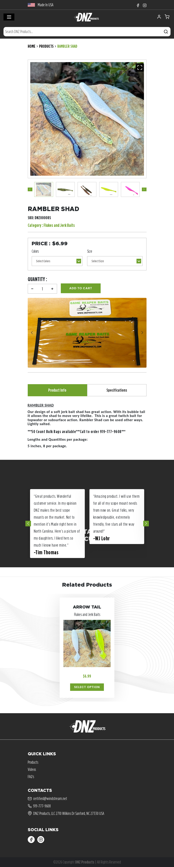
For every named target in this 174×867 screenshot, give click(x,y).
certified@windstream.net (47, 798)
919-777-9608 (39, 806)
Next (144, 189)
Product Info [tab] (57, 390)
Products (46, 46)
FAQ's (31, 776)
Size (89, 251)
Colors (35, 251)
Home (31, 46)
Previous (30, 189)
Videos (32, 769)
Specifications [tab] (116, 390)
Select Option (87, 687)
